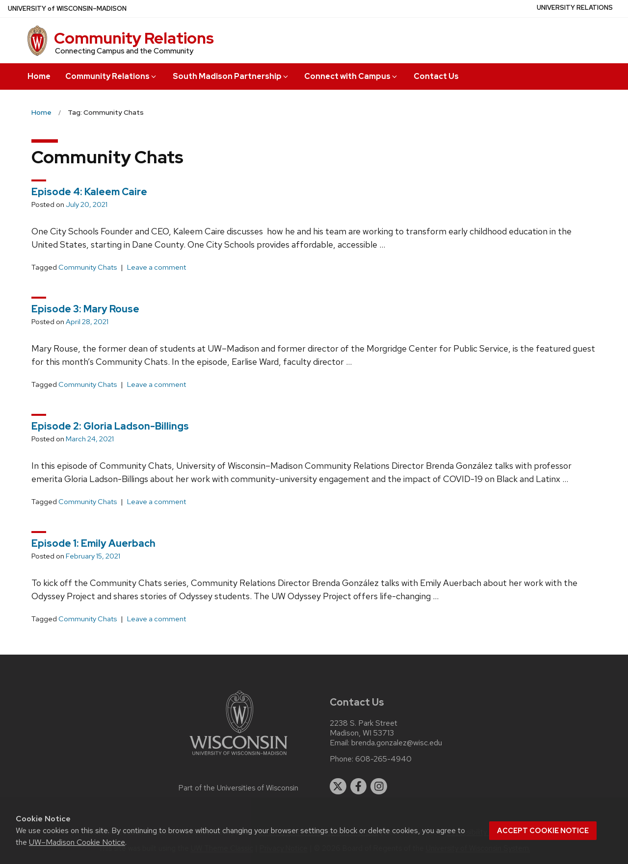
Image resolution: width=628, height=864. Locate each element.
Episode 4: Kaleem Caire (89, 191)
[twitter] (338, 786)
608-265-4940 (383, 759)
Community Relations (134, 38)
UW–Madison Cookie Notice (77, 842)
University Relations (575, 7)
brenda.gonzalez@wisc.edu (396, 743)
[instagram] (378, 786)
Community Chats (87, 267)
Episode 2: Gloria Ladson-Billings (110, 426)
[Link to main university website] (238, 757)
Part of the (238, 788)
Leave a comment (156, 267)
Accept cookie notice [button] (543, 831)
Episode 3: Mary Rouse (85, 309)
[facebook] (358, 786)
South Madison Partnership (231, 76)
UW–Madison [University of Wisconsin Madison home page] (67, 8)
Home (39, 76)
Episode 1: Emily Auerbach (93, 543)
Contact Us (436, 76)
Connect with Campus (351, 76)
